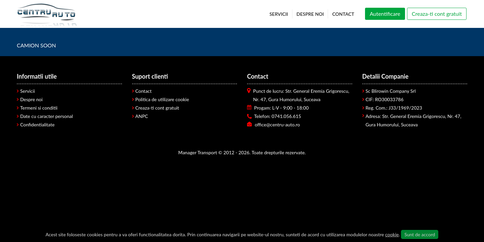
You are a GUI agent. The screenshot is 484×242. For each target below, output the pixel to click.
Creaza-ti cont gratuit (157, 108)
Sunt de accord (419, 234)
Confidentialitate (37, 124)
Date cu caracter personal (46, 116)
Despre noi (31, 99)
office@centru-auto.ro (277, 124)
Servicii (27, 91)
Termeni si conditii (38, 108)
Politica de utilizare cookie (162, 99)
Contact (143, 91)
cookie (392, 234)
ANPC (141, 116)
